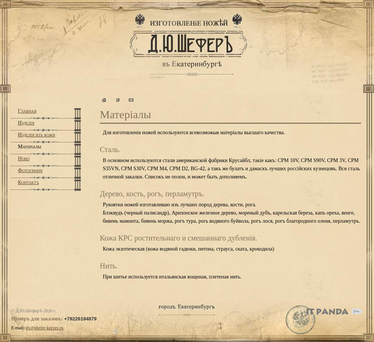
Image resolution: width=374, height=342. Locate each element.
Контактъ (28, 182)
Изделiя (26, 123)
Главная (27, 111)
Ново (23, 158)
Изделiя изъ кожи (36, 135)
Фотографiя (30, 170)
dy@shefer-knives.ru (44, 327)
